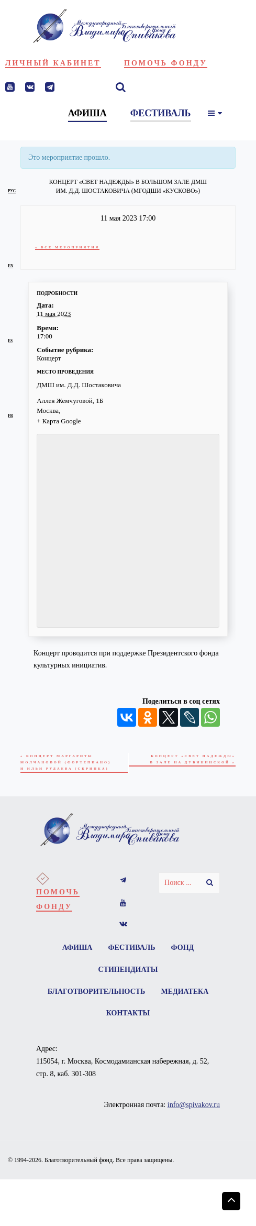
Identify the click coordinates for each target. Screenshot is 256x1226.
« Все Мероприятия (69, 247)
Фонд (184, 951)
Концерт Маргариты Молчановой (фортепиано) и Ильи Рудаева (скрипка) (69, 763)
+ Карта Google (59, 421)
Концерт (49, 358)
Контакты (128, 1020)
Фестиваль (131, 951)
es (10, 340)
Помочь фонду (165, 63)
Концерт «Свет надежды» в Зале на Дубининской (190, 760)
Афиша (75, 951)
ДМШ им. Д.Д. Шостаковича (79, 385)
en (10, 266)
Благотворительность (95, 997)
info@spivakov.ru (194, 1112)
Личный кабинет (53, 63)
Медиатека (185, 997)
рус (12, 191)
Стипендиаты (128, 974)
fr (10, 415)
